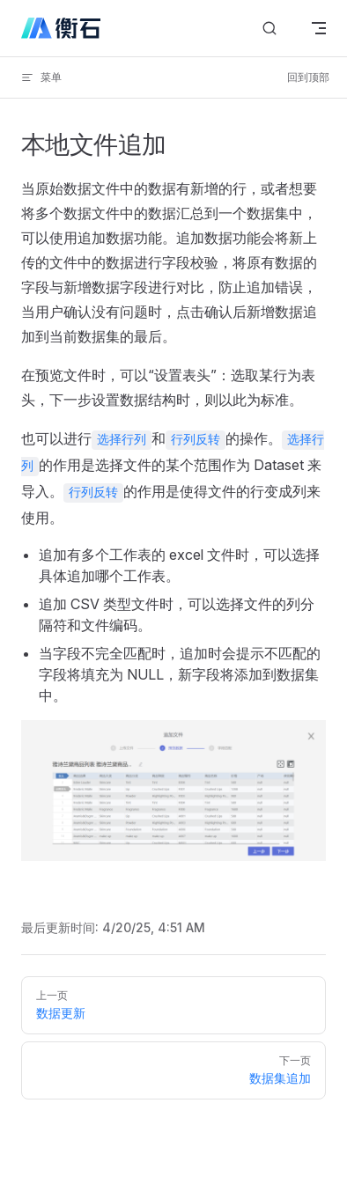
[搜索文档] (269, 28)
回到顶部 (308, 77)
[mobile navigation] (319, 28)
